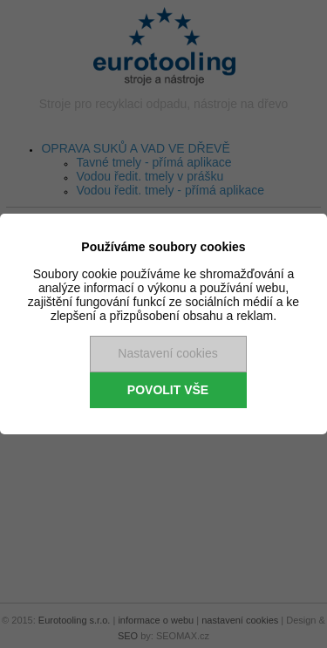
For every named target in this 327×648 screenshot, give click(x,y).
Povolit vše (167, 390)
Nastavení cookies (167, 353)
